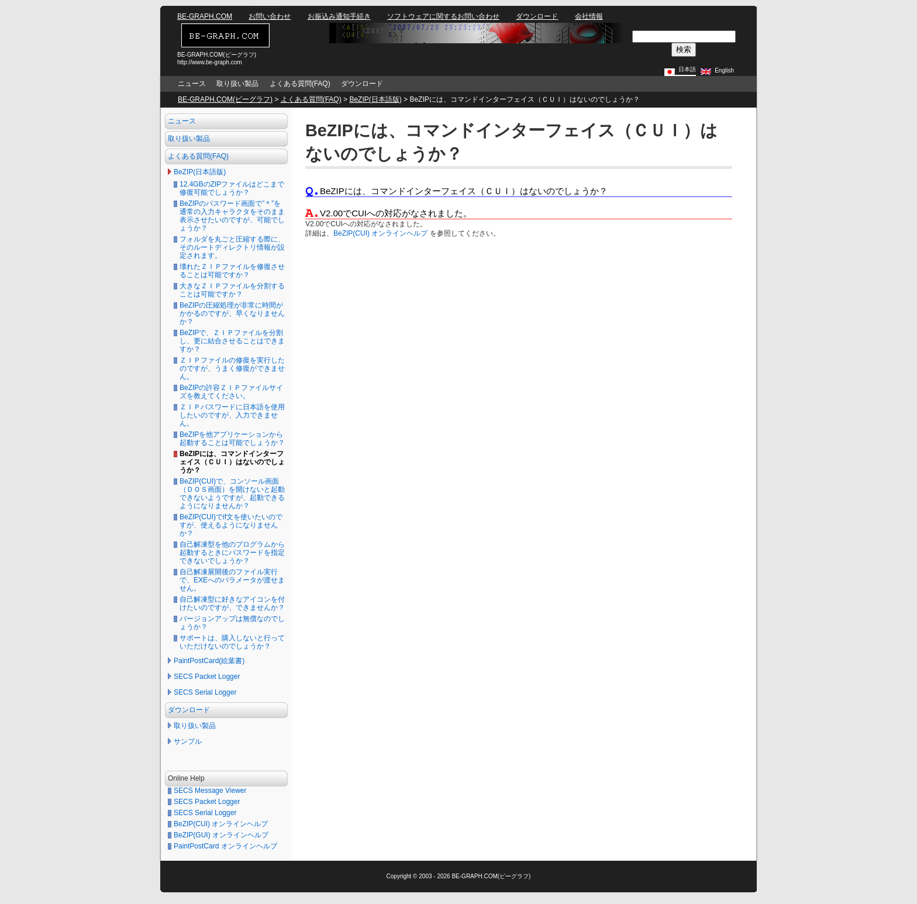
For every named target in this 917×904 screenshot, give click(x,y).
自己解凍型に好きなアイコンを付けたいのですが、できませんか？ (232, 603)
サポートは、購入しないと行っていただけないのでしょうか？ (232, 642)
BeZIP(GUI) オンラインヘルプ (221, 835)
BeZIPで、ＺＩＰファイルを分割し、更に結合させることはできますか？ (232, 341)
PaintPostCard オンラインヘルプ (225, 846)
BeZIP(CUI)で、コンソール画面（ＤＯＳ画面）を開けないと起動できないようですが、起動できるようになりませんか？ (232, 493)
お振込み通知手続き (339, 16)
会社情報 (589, 16)
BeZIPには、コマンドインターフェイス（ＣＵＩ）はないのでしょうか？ (232, 462)
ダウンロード (537, 16)
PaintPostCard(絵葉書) (209, 661)
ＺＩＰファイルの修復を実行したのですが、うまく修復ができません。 (232, 368)
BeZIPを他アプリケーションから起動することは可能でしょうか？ (232, 438)
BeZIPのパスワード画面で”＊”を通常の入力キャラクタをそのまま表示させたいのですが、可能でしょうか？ (232, 215)
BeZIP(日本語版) (375, 99)
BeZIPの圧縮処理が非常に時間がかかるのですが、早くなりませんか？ (232, 313)
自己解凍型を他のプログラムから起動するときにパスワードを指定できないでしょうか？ (232, 552)
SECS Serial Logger (205, 692)
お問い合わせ (270, 16)
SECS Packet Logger (207, 676)
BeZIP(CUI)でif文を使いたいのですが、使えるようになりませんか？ (231, 525)
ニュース (192, 84)
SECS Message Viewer (210, 790)
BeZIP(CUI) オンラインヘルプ (221, 824)
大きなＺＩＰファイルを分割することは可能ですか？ (232, 290)
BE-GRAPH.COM (204, 16)
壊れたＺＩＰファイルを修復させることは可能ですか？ (232, 271)
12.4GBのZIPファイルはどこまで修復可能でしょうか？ (232, 188)
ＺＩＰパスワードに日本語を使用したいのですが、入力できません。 (232, 415)
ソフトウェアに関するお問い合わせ (443, 16)
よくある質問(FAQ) (300, 84)
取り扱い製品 (237, 84)
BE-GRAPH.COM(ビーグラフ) (225, 99)
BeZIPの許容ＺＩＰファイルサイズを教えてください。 (231, 392)
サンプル (188, 741)
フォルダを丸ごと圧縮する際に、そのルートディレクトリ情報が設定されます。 (232, 247)
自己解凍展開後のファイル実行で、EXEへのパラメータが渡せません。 (232, 580)
